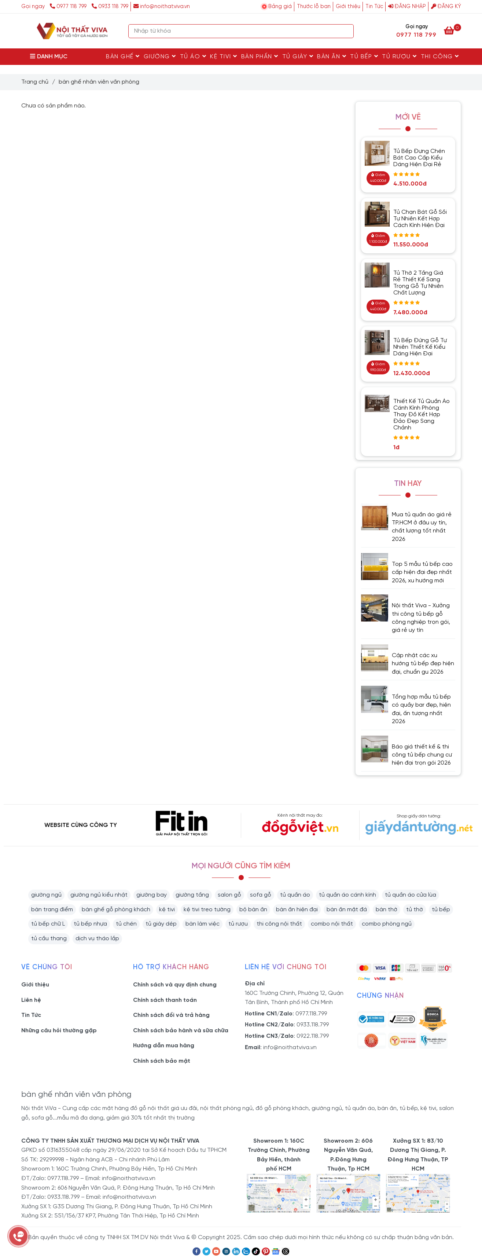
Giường (160, 56)
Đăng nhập (407, 7)
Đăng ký (446, 7)
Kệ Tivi (224, 56)
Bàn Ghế (123, 56)
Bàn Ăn (331, 56)
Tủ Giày (298, 56)
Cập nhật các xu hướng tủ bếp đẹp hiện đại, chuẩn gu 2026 (423, 663)
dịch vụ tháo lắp (97, 938)
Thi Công (440, 56)
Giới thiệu (348, 7)
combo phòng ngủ (387, 924)
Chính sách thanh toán (165, 1000)
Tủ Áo (193, 56)
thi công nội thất (279, 924)
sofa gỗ (260, 895)
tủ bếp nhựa (90, 924)
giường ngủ (46, 895)
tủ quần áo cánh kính (347, 895)
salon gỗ (229, 895)
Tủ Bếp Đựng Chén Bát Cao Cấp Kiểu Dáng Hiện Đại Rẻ (419, 158)
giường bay (151, 895)
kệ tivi (167, 909)
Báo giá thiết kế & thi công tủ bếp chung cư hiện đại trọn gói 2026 (422, 755)
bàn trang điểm (52, 909)
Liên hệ (31, 1000)
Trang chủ (34, 82)
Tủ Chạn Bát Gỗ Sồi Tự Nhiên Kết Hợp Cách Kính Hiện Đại (420, 218)
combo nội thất (332, 924)
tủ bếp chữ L (48, 924)
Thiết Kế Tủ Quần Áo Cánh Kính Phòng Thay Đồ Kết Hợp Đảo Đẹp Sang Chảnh (421, 414)
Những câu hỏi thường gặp (59, 1031)
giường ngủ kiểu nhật (99, 895)
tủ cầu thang (49, 938)
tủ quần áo (295, 895)
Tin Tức (374, 7)
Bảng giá (280, 7)
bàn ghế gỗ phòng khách (116, 909)
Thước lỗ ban (314, 7)
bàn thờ (386, 909)
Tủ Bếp (364, 56)
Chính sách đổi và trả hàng (171, 1015)
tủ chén (126, 924)
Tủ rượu (399, 56)
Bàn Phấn (260, 56)
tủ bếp (441, 909)
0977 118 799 (69, 7)
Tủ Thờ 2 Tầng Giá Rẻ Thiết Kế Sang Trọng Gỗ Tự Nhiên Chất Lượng (418, 283)
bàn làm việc (202, 924)
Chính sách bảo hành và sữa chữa (180, 1031)
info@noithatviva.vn (161, 7)
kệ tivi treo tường (207, 909)
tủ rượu (238, 924)
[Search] (346, 31)
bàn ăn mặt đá (347, 909)
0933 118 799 (110, 7)
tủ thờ (414, 909)
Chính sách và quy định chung (175, 985)
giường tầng (192, 895)
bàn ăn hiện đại (297, 909)
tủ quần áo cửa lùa (410, 895)
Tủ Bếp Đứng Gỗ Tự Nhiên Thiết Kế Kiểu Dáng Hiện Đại (420, 347)
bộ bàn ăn (253, 909)
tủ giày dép (161, 924)
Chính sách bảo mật (161, 1061)
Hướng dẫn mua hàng (163, 1046)
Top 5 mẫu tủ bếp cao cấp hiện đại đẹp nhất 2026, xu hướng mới (422, 572)
